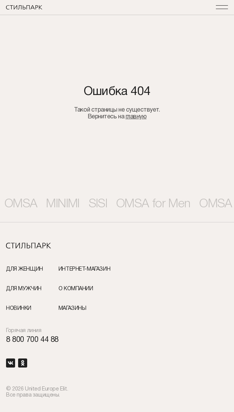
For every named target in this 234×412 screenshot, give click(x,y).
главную (136, 116)
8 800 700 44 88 (32, 340)
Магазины (72, 308)
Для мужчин (24, 288)
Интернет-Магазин (84, 269)
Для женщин (24, 269)
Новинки (18, 308)
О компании (75, 288)
